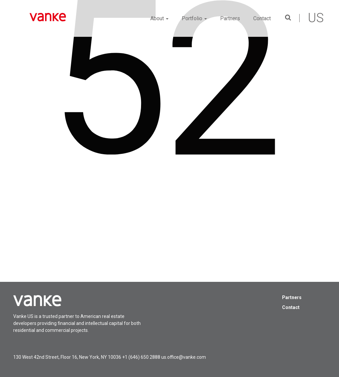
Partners (230, 18)
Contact (262, 18)
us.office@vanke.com (183, 357)
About (159, 18)
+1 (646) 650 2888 (141, 357)
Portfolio (194, 18)
